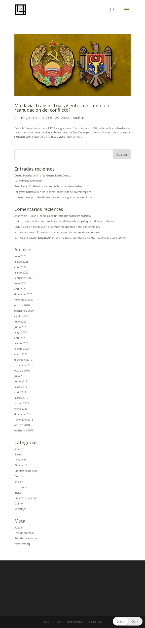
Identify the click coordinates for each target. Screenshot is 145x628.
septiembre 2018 (24, 430)
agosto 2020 (21, 316)
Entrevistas (20, 487)
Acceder (18, 527)
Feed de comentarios (25, 538)
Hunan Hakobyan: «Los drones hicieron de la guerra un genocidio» (53, 197)
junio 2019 (20, 381)
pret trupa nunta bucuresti (30, 221)
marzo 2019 (21, 398)
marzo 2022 (21, 272)
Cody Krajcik (21, 226)
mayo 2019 (20, 387)
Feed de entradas (24, 533)
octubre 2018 (22, 425)
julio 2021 (20, 283)
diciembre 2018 (23, 414)
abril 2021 (20, 289)
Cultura (19, 476)
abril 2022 (20, 267)
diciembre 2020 (23, 294)
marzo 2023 (21, 261)
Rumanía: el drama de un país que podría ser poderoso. (59, 216)
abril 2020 (20, 338)
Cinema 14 (20, 465)
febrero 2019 (21, 403)
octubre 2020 (22, 305)
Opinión (19, 503)
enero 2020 (21, 354)
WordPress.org (22, 544)
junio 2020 (20, 327)
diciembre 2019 (23, 359)
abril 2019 (20, 392)
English (18, 481)
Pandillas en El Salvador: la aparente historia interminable (48, 186)
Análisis (79, 117)
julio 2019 (20, 376)
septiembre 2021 (24, 278)
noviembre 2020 (23, 299)
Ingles (17, 492)
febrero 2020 (21, 349)
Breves (18, 454)
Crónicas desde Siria (25, 471)
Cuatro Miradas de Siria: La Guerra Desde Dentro (42, 175)
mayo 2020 (20, 332)
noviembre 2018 (23, 419)
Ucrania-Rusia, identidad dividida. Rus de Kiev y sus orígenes (90, 237)
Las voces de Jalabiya (25, 498)
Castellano (20, 460)
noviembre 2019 (23, 365)
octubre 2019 (22, 370)
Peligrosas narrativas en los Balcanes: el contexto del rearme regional (53, 192)
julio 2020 (20, 321)
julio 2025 (20, 256)
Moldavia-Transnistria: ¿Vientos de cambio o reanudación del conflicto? (61, 107)
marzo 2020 (21, 343)
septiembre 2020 (24, 310)
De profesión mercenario (28, 181)
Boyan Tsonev (32, 117)
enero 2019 (21, 408)
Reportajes (20, 509)
